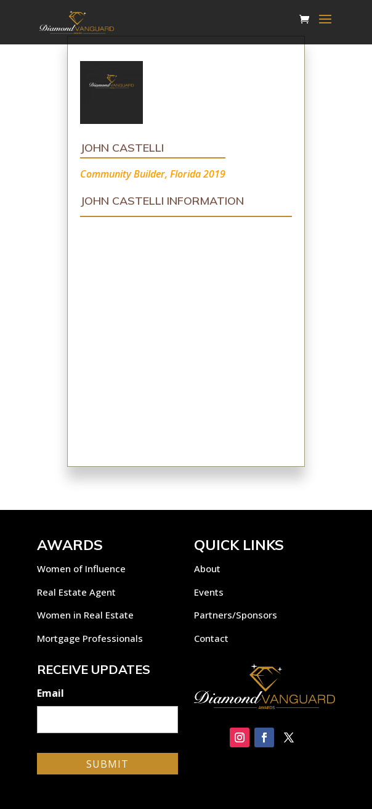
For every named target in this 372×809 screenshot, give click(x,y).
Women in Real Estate (85, 615)
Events (209, 592)
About (207, 568)
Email (50, 693)
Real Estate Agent (76, 592)
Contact (211, 638)
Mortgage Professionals (90, 638)
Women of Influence (81, 568)
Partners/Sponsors (235, 615)
